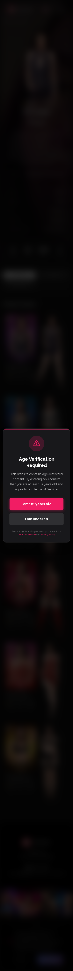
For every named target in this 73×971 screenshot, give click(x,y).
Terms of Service (27, 534)
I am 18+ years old (36, 504)
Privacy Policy (48, 534)
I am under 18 (36, 519)
